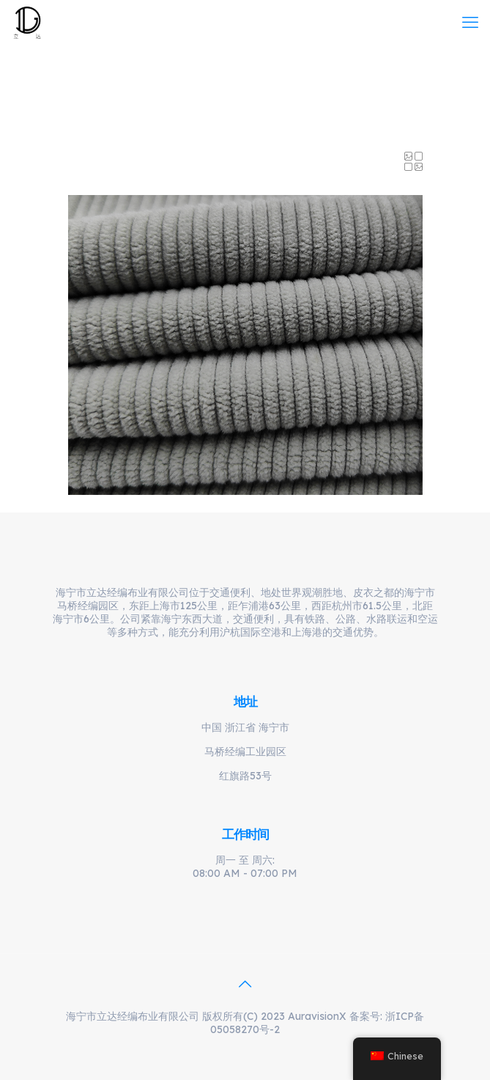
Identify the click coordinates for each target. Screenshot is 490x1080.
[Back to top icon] (245, 984)
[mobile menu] (470, 22)
